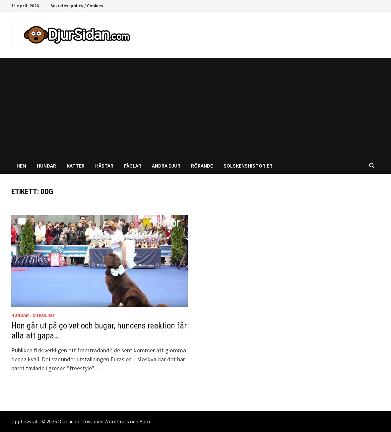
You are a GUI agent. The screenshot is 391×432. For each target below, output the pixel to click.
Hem (21, 165)
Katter (76, 165)
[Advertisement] (195, 107)
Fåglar (132, 165)
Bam (144, 421)
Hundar (46, 165)
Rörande (202, 165)
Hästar (104, 165)
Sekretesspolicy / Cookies (76, 6)
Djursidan (68, 421)
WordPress (116, 421)
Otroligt (44, 315)
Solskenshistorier (248, 165)
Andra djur (166, 165)
